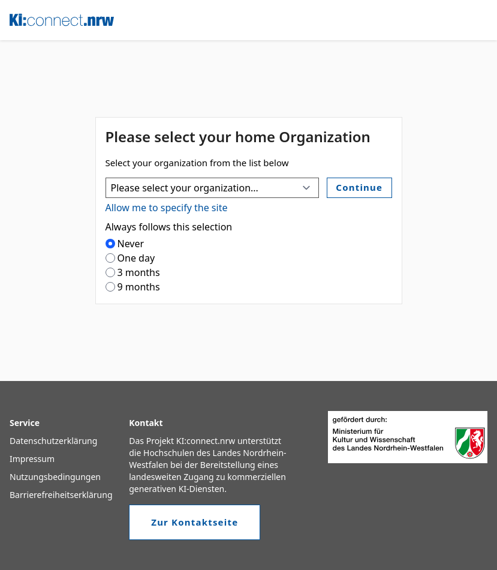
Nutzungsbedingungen (55, 476)
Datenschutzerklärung (53, 440)
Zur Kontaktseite (194, 522)
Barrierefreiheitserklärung (61, 494)
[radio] (110, 243)
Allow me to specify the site (167, 207)
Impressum (32, 458)
